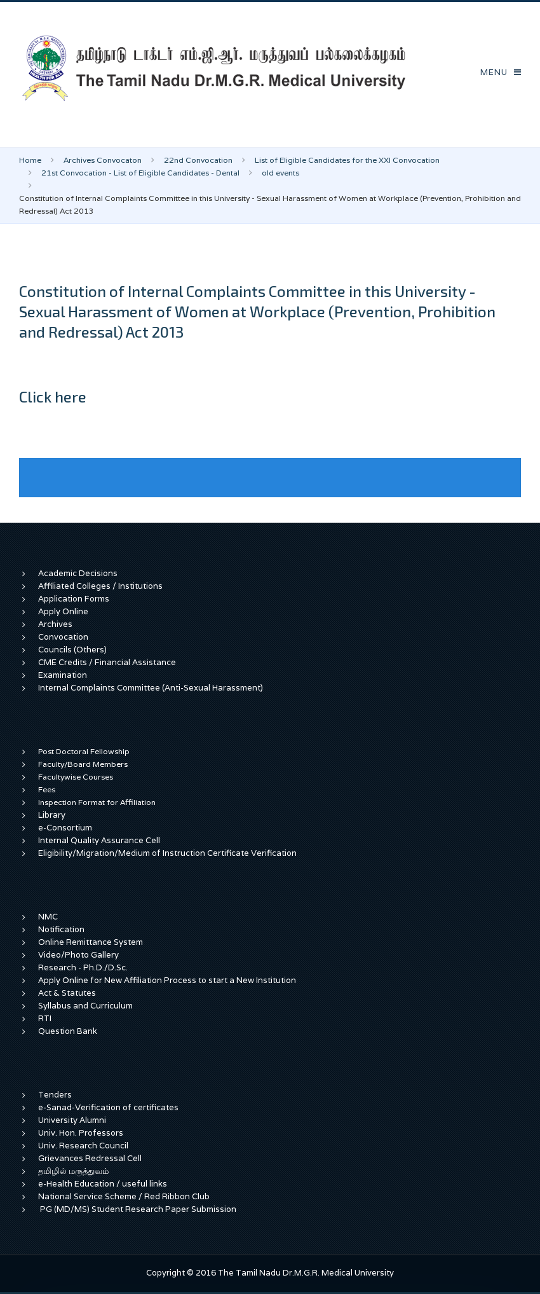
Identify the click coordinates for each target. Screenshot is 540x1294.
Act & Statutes (67, 993)
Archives (55, 624)
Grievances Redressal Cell (90, 1158)
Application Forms (73, 598)
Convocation (63, 636)
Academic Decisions (78, 573)
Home (30, 160)
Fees (46, 789)
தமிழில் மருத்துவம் (73, 1171)
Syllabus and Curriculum (85, 1005)
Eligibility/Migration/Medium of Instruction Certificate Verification (167, 853)
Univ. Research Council (83, 1145)
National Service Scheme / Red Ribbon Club (124, 1196)
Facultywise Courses (75, 776)
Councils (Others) (72, 649)
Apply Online (63, 611)
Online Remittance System (90, 942)
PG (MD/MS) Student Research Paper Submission (138, 1209)
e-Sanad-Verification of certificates (108, 1107)
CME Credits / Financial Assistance (107, 662)
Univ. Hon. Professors (80, 1132)
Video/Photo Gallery (78, 954)
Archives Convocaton (103, 160)
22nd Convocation (198, 160)
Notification (61, 929)
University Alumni (72, 1120)
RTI (44, 1018)
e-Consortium (65, 827)
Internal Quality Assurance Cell (99, 840)
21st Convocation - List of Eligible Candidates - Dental (140, 172)
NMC (48, 916)
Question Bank (67, 1031)
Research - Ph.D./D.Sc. (83, 967)
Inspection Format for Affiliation (97, 802)
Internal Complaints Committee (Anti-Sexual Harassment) (150, 687)
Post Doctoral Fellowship (84, 751)
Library (51, 814)
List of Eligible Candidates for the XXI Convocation (347, 160)
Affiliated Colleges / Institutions (100, 586)
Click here (52, 396)
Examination (62, 675)
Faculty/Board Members (83, 764)
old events (280, 172)
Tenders (55, 1094)
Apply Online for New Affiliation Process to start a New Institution (168, 980)
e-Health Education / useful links (102, 1183)
